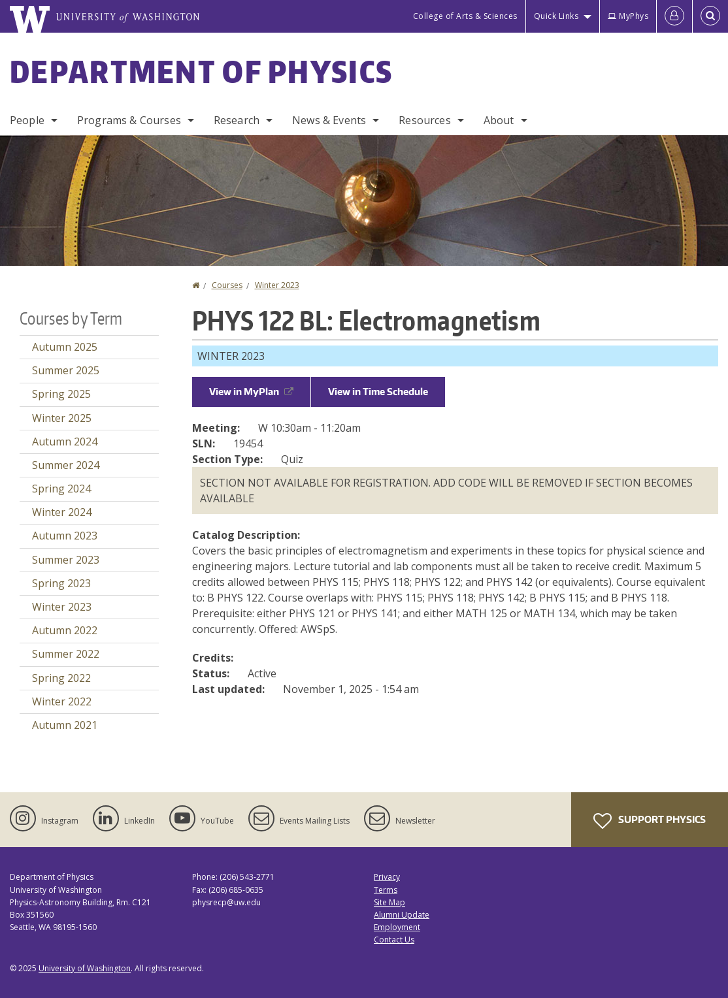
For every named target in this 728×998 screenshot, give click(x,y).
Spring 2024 (61, 488)
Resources (424, 120)
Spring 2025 (61, 394)
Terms (385, 889)
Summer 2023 (65, 560)
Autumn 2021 (64, 725)
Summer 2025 (65, 370)
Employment (397, 927)
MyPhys (628, 16)
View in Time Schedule (378, 391)
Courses (227, 285)
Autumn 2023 (64, 535)
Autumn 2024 (64, 441)
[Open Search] (710, 16)
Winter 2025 (61, 418)
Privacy (387, 876)
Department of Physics (201, 71)
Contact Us (394, 939)
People (27, 120)
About (499, 120)
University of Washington (85, 968)
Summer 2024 (65, 465)
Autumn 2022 (64, 630)
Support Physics (649, 821)
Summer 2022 (65, 654)
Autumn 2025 (64, 347)
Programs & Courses (129, 120)
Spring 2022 (61, 678)
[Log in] (674, 16)
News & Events (329, 120)
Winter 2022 (61, 701)
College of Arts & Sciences (465, 16)
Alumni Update (401, 914)
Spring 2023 (61, 583)
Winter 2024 (61, 512)
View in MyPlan (251, 391)
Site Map (389, 902)
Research (236, 120)
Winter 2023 (277, 285)
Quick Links (556, 16)
